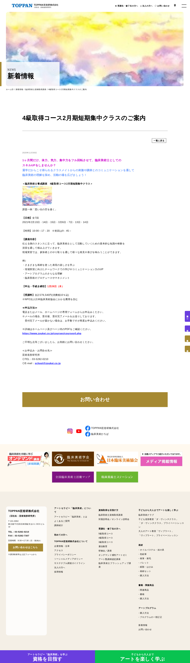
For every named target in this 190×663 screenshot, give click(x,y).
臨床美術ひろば (97, 434)
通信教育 (103, 546)
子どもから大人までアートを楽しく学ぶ (158, 510)
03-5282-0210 (22, 532)
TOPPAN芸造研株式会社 (102, 428)
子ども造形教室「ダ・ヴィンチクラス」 (158, 519)
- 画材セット (144, 571)
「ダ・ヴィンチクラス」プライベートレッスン (161, 525)
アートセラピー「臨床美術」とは (70, 516)
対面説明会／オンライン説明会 (114, 519)
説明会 (187, 328)
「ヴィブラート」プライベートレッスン (158, 535)
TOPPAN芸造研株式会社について (71, 541)
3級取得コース (106, 542)
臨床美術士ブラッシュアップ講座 (115, 565)
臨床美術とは (187, 316)
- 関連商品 (143, 590)
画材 (140, 545)
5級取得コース (106, 533)
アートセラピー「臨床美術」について (72, 510)
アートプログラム (147, 608)
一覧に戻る (159, 145)
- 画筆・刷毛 (144, 558)
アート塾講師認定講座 (110, 559)
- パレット (143, 563)
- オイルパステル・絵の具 (151, 550)
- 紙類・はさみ (145, 567)
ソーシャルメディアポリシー (68, 559)
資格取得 (187, 338)
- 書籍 (141, 594)
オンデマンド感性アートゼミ (113, 555)
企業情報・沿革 (62, 546)
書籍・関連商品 (146, 585)
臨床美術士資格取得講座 (35, 89)
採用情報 (58, 572)
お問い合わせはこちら (25, 547)
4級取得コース (106, 538)
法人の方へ (147, 6)
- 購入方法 (143, 575)
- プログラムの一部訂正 (150, 617)
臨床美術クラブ (146, 515)
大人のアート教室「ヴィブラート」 (156, 531)
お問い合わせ (163, 6)
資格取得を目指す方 (108, 510)
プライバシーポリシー (65, 554)
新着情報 (19, 89)
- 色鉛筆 (142, 554)
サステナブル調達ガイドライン (69, 563)
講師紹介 (58, 525)
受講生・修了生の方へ (127, 6)
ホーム (9, 89)
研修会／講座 (105, 551)
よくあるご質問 (62, 521)
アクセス (58, 550)
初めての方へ (60, 535)
